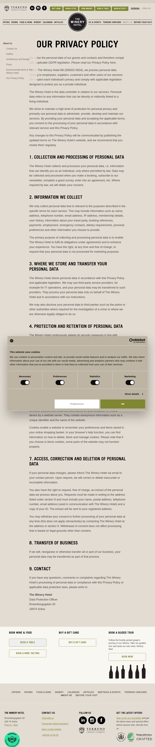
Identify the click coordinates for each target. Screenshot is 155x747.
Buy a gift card (77, 642)
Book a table (103, 9)
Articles (58, 22)
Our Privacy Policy (15, 78)
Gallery (9, 54)
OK (123, 404)
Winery (37, 22)
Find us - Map (11, 725)
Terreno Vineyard (112, 22)
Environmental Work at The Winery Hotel (19, 71)
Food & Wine (26, 22)
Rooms (14, 22)
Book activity (120, 9)
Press (9, 64)
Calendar (48, 22)
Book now (127, 657)
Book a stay (71, 9)
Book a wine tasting (27, 653)
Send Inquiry (86, 9)
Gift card (56, 9)
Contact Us (11, 48)
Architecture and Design (17, 59)
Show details (132, 394)
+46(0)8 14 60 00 (50, 735)
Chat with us (48, 718)
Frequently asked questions (55, 723)
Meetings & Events (91, 22)
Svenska (135, 9)
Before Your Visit (143, 22)
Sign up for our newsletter (128, 718)
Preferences (77, 404)
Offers (6, 22)
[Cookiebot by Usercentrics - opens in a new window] (131, 340)
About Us (127, 22)
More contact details (51, 729)
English (147, 9)
